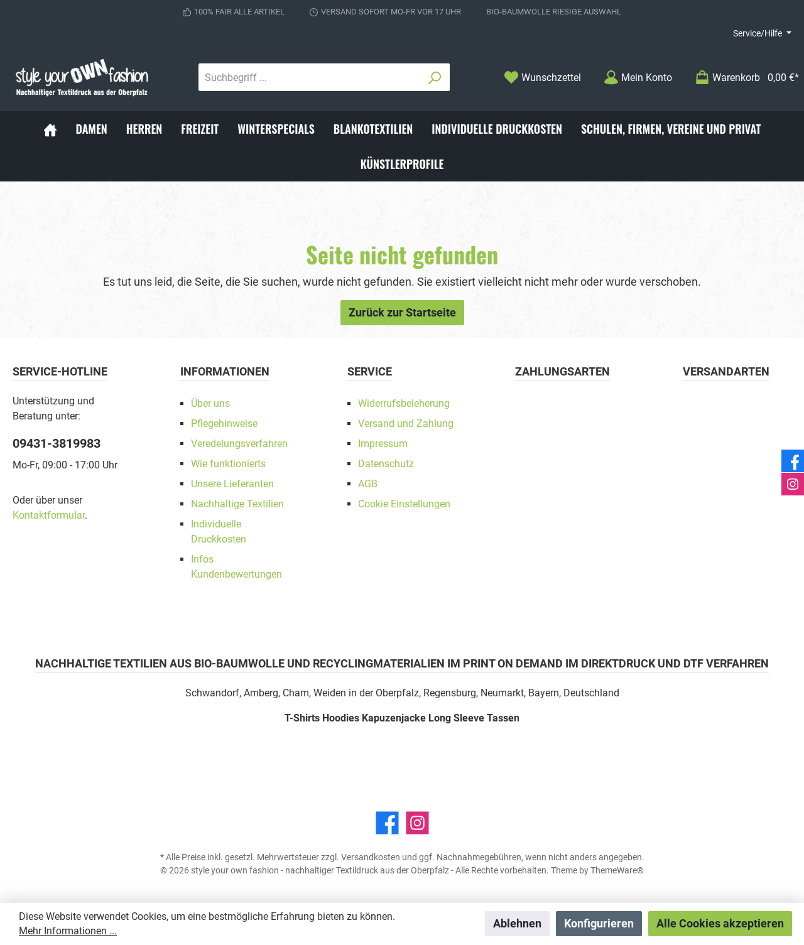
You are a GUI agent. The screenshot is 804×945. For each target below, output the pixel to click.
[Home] (50, 128)
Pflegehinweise (224, 423)
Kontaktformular (49, 515)
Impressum (383, 444)
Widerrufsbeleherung (404, 403)
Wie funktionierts (228, 464)
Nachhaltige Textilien (237, 504)
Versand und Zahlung (406, 423)
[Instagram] (417, 823)
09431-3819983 (56, 443)
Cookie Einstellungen (404, 504)
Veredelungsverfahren (239, 444)
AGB (368, 484)
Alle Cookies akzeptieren (720, 923)
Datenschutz (386, 464)
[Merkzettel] (542, 77)
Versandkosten (370, 857)
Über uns (210, 403)
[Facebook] (387, 823)
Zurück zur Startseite (402, 312)
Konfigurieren (599, 923)
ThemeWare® (617, 870)
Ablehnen (517, 923)
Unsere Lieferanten (232, 484)
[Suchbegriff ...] (309, 77)
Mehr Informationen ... (68, 931)
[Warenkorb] (743, 77)
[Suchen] (435, 77)
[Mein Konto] (637, 77)
